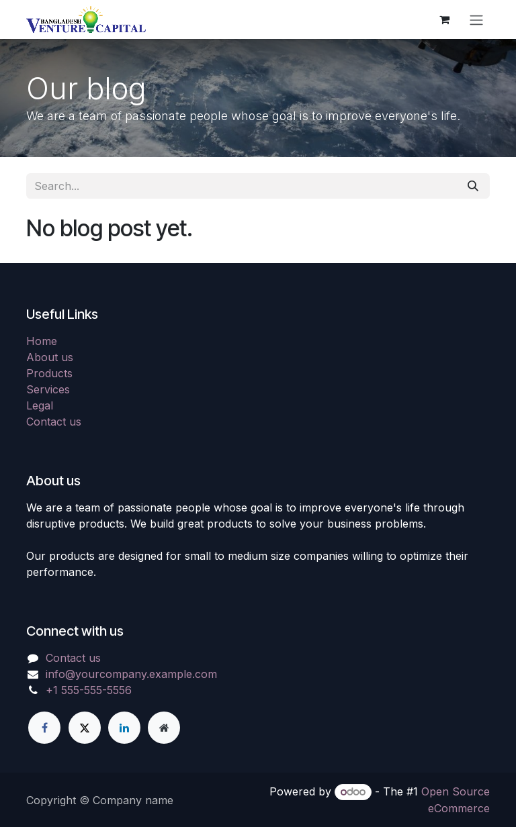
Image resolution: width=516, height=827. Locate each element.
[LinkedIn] (124, 728)
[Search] (473, 186)
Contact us (53, 421)
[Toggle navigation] (476, 19)
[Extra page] (164, 728)
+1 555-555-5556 (89, 690)
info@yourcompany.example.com (131, 674)
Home (41, 341)
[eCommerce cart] (444, 19)
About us (49, 357)
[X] (85, 728)
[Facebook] (44, 728)
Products (49, 373)
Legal (39, 405)
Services (48, 389)
